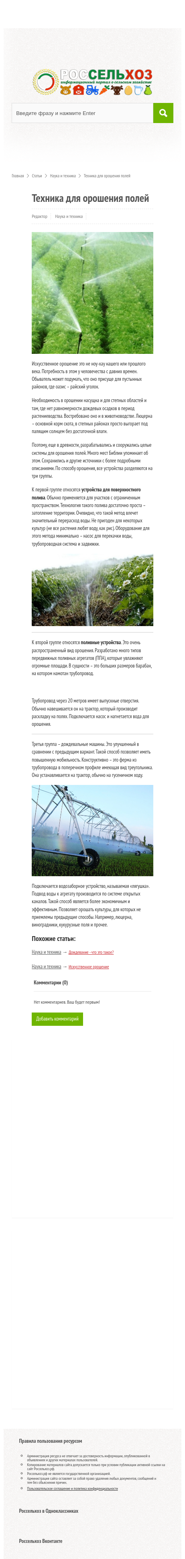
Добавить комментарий (57, 1018)
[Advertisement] (66, 1131)
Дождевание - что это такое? (91, 952)
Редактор (39, 216)
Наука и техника (69, 216)
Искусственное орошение (89, 966)
